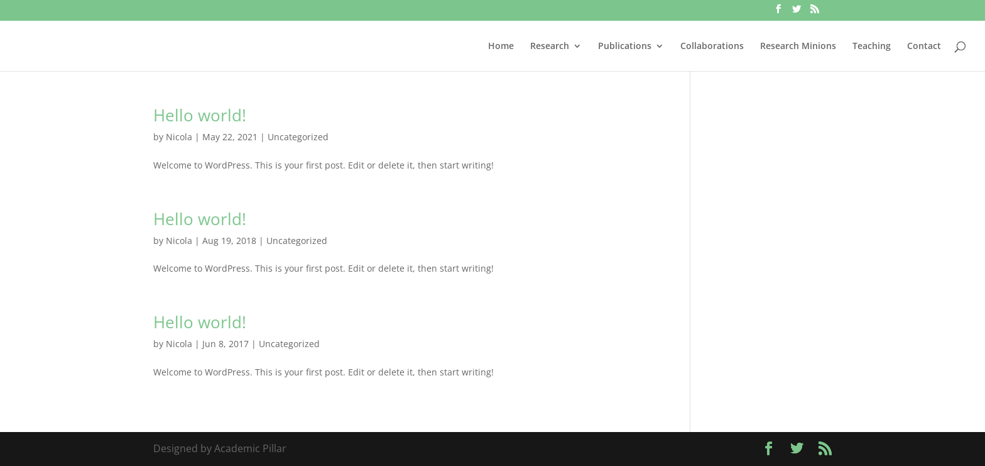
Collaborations (712, 47)
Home (501, 47)
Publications (624, 47)
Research (549, 47)
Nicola (179, 137)
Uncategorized (298, 137)
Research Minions (798, 47)
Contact (924, 47)
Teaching (871, 47)
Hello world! (199, 115)
